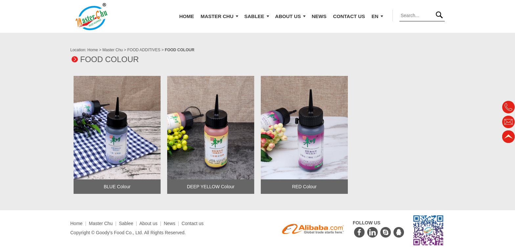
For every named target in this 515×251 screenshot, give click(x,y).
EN (377, 16)
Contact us (349, 16)
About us (290, 16)
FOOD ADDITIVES (143, 50)
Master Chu (220, 16)
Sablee (257, 16)
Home (186, 16)
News (319, 16)
